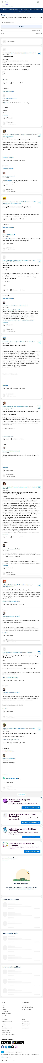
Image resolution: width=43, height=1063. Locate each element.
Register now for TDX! (9, 9)
